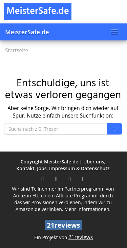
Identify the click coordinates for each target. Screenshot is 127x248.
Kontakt (25, 168)
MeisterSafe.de (27, 32)
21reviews (80, 237)
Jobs (41, 168)
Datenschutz (95, 168)
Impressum (62, 168)
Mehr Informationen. (87, 209)
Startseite (16, 50)
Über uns (93, 161)
